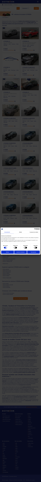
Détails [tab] (20, 232)
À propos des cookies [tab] (34, 232)
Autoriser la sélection (20, 252)
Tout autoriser (33, 252)
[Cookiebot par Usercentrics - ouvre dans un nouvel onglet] (35, 229)
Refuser (7, 252)
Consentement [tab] (7, 232)
